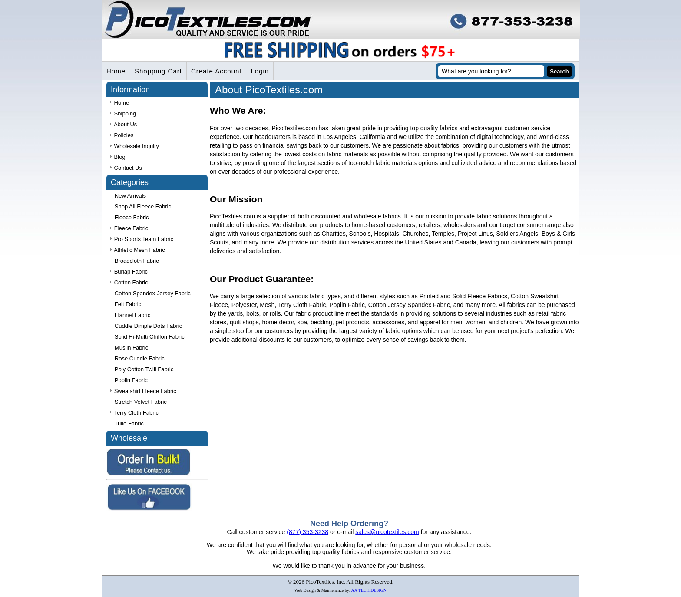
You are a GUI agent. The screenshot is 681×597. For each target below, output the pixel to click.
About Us (123, 124)
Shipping (123, 113)
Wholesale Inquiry (134, 146)
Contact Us (126, 168)
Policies (121, 135)
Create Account (216, 71)
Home (116, 71)
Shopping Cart (158, 71)
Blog (118, 157)
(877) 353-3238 (307, 531)
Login (260, 71)
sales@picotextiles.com (387, 531)
